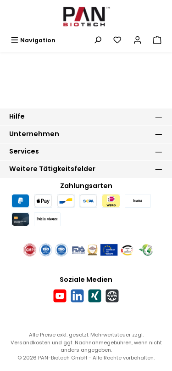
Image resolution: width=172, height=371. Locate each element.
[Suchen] (98, 40)
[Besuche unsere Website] (112, 296)
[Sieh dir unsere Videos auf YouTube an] (60, 296)
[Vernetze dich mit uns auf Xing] (95, 296)
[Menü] (33, 40)
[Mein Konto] (138, 40)
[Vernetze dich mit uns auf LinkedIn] (77, 296)
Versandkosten (30, 342)
